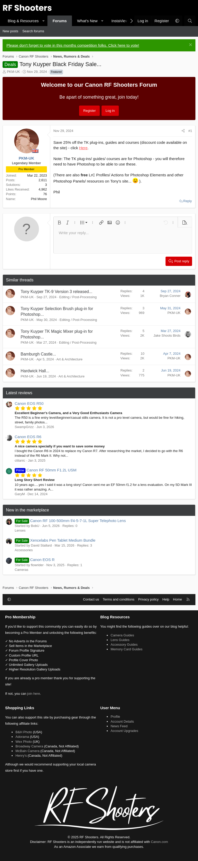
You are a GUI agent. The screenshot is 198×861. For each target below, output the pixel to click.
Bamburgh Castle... (38, 354)
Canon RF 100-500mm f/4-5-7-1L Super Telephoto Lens (70, 520)
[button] (43, 20)
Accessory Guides (124, 644)
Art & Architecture (69, 359)
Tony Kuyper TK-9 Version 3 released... (56, 291)
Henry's (21, 755)
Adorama (22, 737)
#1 (190, 131)
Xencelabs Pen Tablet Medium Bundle (55, 540)
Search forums (33, 31)
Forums (60, 21)
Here (83, 148)
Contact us (91, 599)
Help (165, 599)
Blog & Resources (23, 21)
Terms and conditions (119, 599)
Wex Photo (23, 742)
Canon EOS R (35, 559)
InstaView (119, 21)
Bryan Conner (170, 296)
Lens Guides (120, 640)
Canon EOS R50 (29, 403)
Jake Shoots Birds (166, 335)
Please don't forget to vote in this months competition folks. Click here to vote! (72, 45)
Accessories (24, 550)
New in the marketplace (27, 510)
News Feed (119, 726)
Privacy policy (148, 599)
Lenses (20, 530)
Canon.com (159, 842)
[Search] (189, 20)
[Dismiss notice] (190, 45)
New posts (10, 31)
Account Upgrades (124, 731)
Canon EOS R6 (28, 437)
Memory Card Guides (127, 649)
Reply (187, 201)
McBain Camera (27, 751)
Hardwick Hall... (35, 371)
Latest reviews (19, 393)
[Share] (183, 131)
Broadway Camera (29, 746)
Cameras (21, 570)
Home (177, 599)
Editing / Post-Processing (78, 297)
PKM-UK (13, 72)
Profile (115, 716)
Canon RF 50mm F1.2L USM (46, 470)
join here (33, 694)
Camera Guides (122, 635)
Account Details (122, 721)
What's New (87, 21)
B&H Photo (23, 732)
